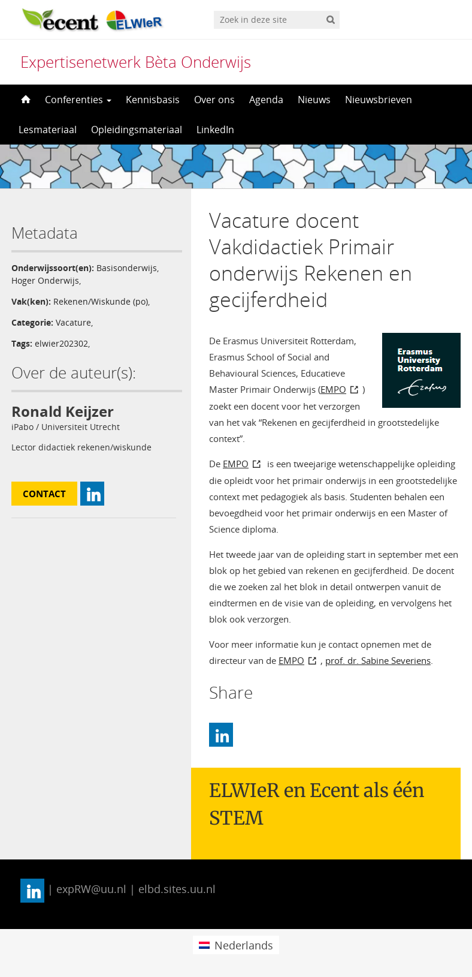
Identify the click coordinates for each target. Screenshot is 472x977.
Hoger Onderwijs (45, 280)
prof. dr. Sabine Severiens (378, 660)
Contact (44, 494)
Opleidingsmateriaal (136, 129)
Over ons (214, 99)
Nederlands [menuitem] (243, 945)
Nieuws (314, 99)
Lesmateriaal (48, 129)
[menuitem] (236, 945)
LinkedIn (215, 129)
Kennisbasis (153, 99)
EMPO (333, 389)
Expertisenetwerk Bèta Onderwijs (135, 62)
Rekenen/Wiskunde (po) (100, 301)
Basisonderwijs (126, 267)
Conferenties (78, 99)
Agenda (266, 99)
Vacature (73, 322)
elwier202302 (61, 343)
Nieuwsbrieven (378, 99)
